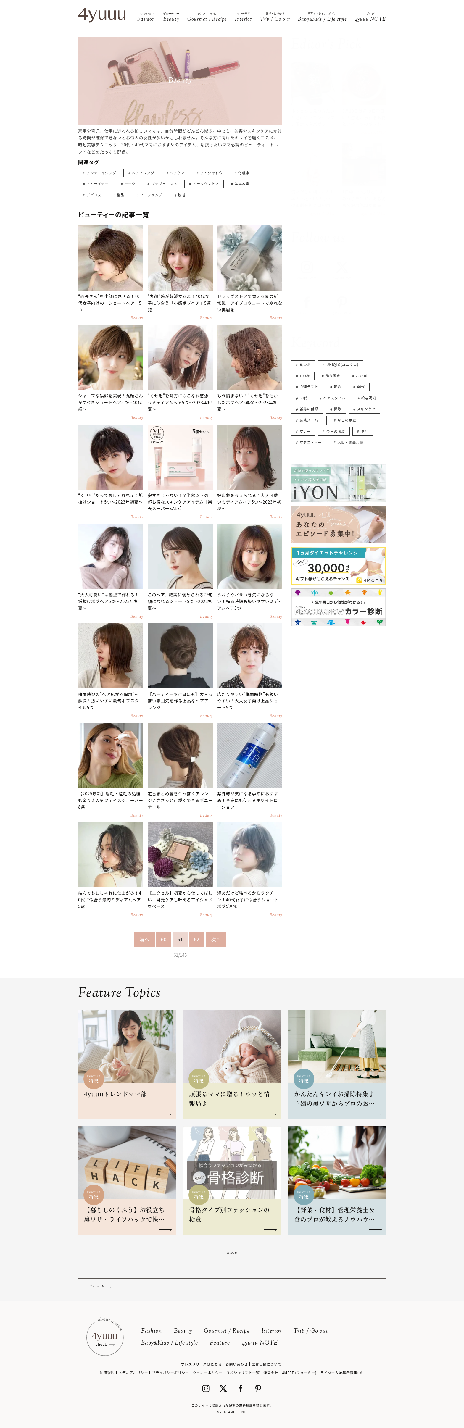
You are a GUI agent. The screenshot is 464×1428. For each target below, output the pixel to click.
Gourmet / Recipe (227, 1331)
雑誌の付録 (308, 408)
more (232, 1252)
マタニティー (310, 442)
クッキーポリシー (208, 1372)
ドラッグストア (206, 183)
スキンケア (366, 408)
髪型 (121, 194)
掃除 (337, 408)
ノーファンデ (151, 194)
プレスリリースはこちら (201, 1363)
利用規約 (107, 1372)
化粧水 (243, 172)
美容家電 (242, 183)
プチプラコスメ (164, 183)
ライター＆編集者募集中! (341, 1372)
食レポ (305, 364)
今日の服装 (335, 431)
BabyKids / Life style (169, 1343)
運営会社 (270, 1372)
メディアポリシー (133, 1372)
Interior (272, 1331)
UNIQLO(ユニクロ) (342, 364)
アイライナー (97, 183)
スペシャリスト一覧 (243, 1372)
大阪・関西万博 (350, 442)
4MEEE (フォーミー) (299, 1372)
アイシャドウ (211, 172)
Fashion (151, 1331)
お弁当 (361, 375)
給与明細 (368, 397)
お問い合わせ (236, 1363)
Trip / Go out (311, 1331)
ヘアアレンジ (143, 172)
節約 (337, 386)
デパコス (93, 194)
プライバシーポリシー (170, 1372)
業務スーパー (310, 419)
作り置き (333, 375)
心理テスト (308, 386)
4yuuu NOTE (260, 1343)
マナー (305, 431)
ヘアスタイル (334, 397)
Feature (220, 1343)
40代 (361, 386)
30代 (303, 397)
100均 (304, 375)
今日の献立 (347, 419)
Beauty (183, 1331)
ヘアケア (177, 172)
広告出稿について (266, 1363)
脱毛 (181, 194)
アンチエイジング (101, 172)
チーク (130, 183)
